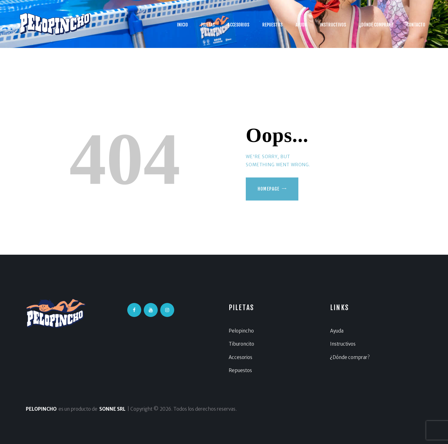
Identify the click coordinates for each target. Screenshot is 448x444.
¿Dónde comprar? (350, 357)
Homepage (269, 189)
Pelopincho (241, 331)
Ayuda (336, 331)
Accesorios (240, 357)
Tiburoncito (241, 344)
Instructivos (343, 344)
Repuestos (240, 370)
